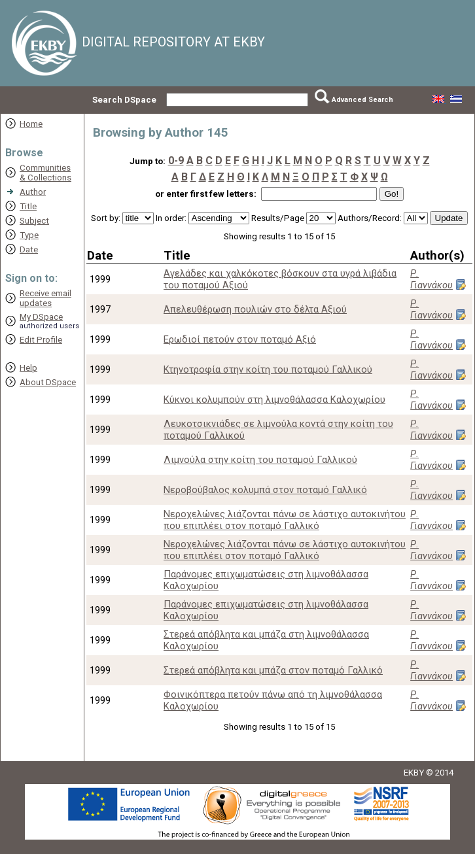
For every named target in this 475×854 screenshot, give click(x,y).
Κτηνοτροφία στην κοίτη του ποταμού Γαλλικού (268, 369)
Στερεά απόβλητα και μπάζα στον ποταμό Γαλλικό (273, 670)
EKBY (414, 772)
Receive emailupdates (45, 298)
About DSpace (48, 382)
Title (28, 206)
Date (29, 249)
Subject (34, 221)
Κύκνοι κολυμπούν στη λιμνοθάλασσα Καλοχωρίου (274, 399)
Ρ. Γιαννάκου (431, 279)
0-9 (176, 160)
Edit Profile (41, 340)
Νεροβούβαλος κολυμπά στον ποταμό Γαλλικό (265, 490)
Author (33, 192)
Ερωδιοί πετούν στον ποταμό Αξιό (240, 339)
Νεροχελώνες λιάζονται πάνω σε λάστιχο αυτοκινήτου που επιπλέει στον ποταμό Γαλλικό (285, 520)
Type (29, 235)
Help (28, 368)
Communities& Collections (45, 172)
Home (31, 124)
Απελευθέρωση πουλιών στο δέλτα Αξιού (255, 309)
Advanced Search (362, 99)
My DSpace (41, 317)
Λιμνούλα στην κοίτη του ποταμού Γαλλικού (260, 460)
